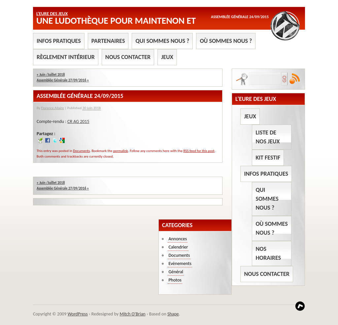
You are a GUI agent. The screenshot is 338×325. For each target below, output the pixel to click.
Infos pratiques (59, 40)
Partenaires (108, 40)
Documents (81, 151)
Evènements (179, 263)
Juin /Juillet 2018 (51, 75)
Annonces (177, 239)
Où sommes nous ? (226, 40)
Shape (173, 314)
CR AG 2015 (78, 121)
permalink (120, 151)
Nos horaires (268, 253)
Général (175, 272)
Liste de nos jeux (267, 137)
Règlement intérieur (66, 57)
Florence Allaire (52, 108)
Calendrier (178, 247)
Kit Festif (267, 157)
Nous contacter (128, 57)
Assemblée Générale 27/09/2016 (63, 80)
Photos (174, 280)
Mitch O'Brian (132, 314)
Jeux (167, 57)
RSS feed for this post (199, 151)
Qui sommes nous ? (162, 40)
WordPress (78, 314)
